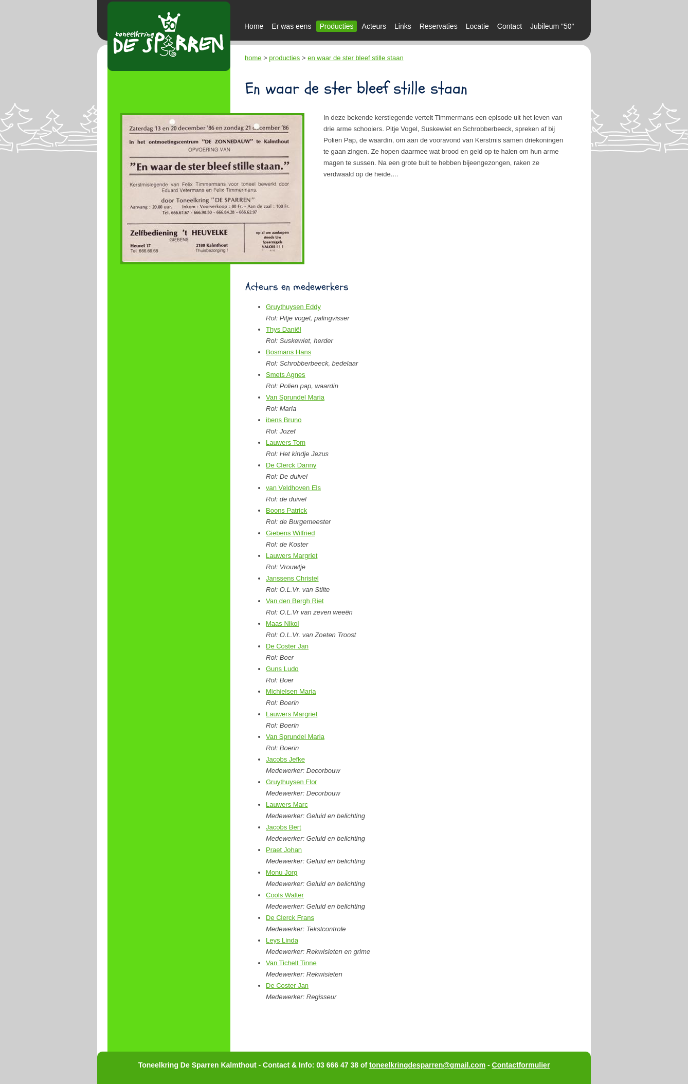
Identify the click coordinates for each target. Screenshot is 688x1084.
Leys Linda (282, 940)
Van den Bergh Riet (295, 601)
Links (402, 26)
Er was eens (291, 26)
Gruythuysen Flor (291, 782)
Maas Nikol (282, 623)
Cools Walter (285, 895)
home (253, 58)
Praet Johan (284, 850)
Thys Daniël (283, 329)
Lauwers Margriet (291, 555)
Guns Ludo (282, 669)
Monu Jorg (281, 872)
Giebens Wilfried (290, 533)
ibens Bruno (283, 420)
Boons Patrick (286, 510)
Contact (509, 26)
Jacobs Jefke (285, 759)
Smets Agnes (285, 374)
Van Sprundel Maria (295, 397)
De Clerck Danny (291, 465)
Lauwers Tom (285, 442)
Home (253, 26)
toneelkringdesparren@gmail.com (427, 1065)
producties (284, 58)
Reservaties (439, 26)
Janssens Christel (292, 578)
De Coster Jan (287, 646)
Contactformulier (521, 1065)
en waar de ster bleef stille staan (355, 58)
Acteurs (374, 26)
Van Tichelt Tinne (291, 963)
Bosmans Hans (288, 352)
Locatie (477, 26)
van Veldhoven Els (293, 488)
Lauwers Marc (287, 804)
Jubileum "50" (552, 26)
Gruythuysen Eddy (293, 307)
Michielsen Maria (291, 691)
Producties (336, 26)
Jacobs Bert (283, 827)
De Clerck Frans (290, 918)
